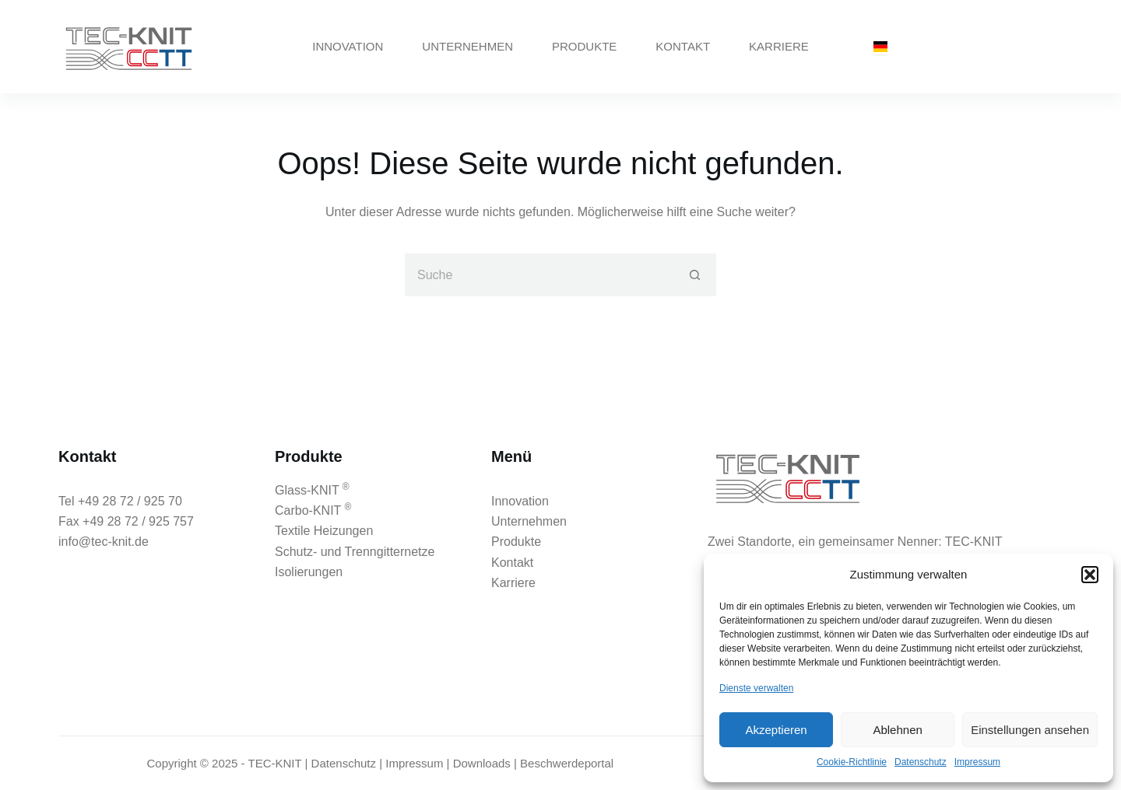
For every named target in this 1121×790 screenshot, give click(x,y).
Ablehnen (897, 729)
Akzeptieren (775, 729)
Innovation (347, 46)
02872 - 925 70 (970, 46)
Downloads (482, 763)
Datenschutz (920, 762)
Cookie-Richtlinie (852, 762)
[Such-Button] (694, 274)
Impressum (977, 762)
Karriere (779, 46)
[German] (880, 46)
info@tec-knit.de (103, 541)
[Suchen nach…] (539, 274)
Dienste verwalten (756, 688)
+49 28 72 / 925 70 (130, 501)
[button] (1090, 574)
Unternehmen (467, 46)
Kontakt (682, 46)
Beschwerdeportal (566, 763)
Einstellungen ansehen (1030, 729)
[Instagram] (1057, 47)
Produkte (584, 46)
